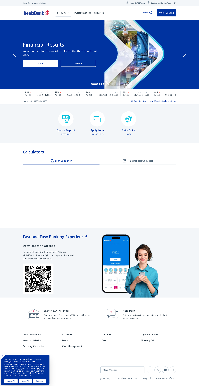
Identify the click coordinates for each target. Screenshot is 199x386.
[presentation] (15, 54)
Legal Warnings (104, 378)
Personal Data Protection (126, 378)
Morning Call (147, 340)
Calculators (99, 12)
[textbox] (123, 370)
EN (175, 3)
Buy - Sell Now (140, 101)
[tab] (61, 161)
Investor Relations (82, 12)
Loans (65, 340)
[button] (94, 84)
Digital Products (149, 334)
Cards (105, 340)
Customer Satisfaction (166, 378)
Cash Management (72, 346)
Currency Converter (33, 346)
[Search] (151, 13)
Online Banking (166, 12)
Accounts (67, 334)
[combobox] (122, 370)
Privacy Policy (147, 378)
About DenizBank (32, 334)
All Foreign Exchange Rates (164, 101)
